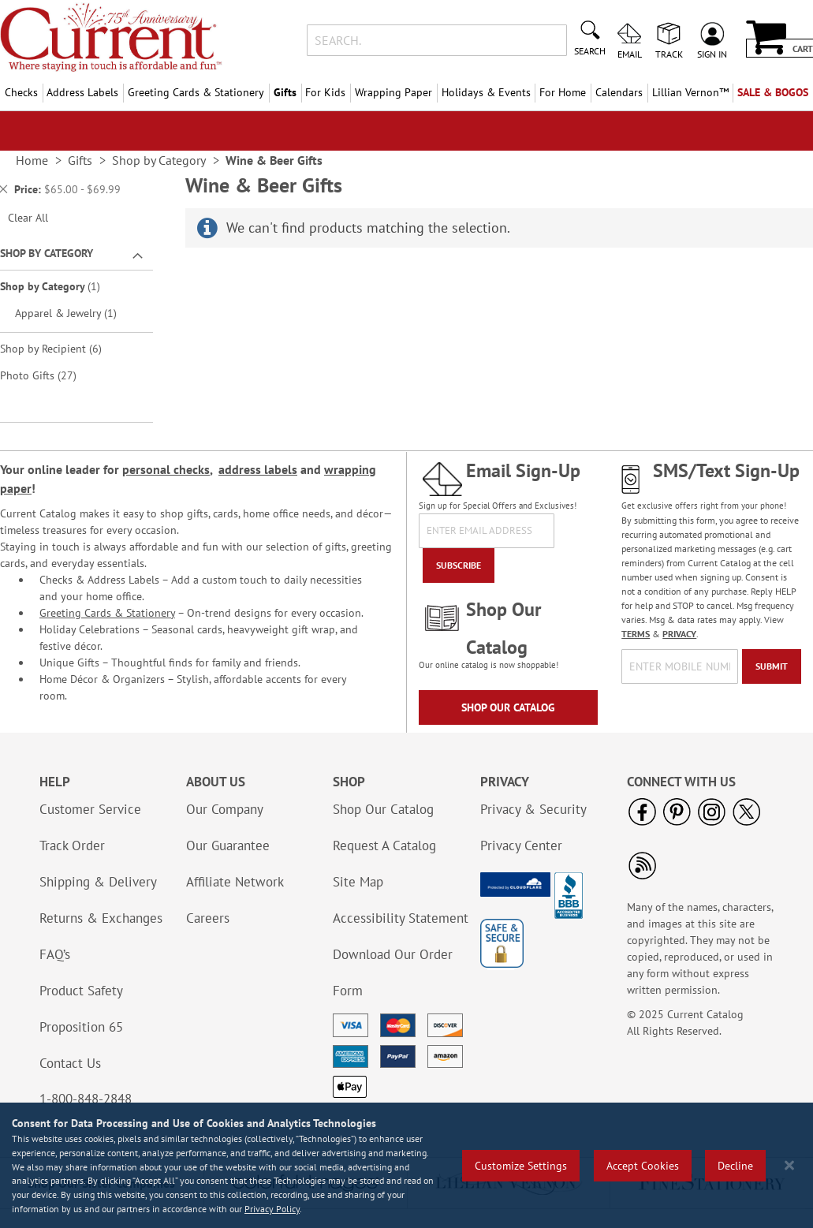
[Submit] (771, 666)
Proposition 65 (81, 1027)
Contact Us (70, 1063)
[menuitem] (690, 92)
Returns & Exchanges (100, 918)
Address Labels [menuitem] (82, 92)
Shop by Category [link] (159, 160)
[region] (406, 1165)
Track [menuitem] (669, 53)
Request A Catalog (384, 845)
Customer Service (90, 809)
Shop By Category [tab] (46, 253)
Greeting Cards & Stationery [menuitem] (196, 92)
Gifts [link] (80, 160)
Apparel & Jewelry (74, 312)
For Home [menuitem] (562, 92)
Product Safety (81, 990)
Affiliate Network (235, 881)
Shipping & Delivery (98, 881)
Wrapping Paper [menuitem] (393, 92)
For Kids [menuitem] (325, 92)
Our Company (224, 809)
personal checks (166, 469)
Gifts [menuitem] (285, 92)
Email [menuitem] (629, 53)
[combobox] (437, 40)
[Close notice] (789, 1165)
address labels (257, 469)
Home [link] (32, 160)
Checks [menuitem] (21, 92)
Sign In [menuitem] (712, 53)
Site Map (358, 881)
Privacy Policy (272, 1209)
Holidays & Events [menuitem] (486, 92)
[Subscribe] (458, 565)
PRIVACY (679, 634)
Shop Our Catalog (508, 707)
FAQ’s (54, 954)
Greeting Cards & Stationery (107, 613)
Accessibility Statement (400, 918)
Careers (207, 918)
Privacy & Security (533, 809)
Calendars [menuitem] (619, 92)
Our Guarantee (228, 845)
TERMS (635, 634)
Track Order (72, 845)
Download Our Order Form (393, 972)
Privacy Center (521, 845)
